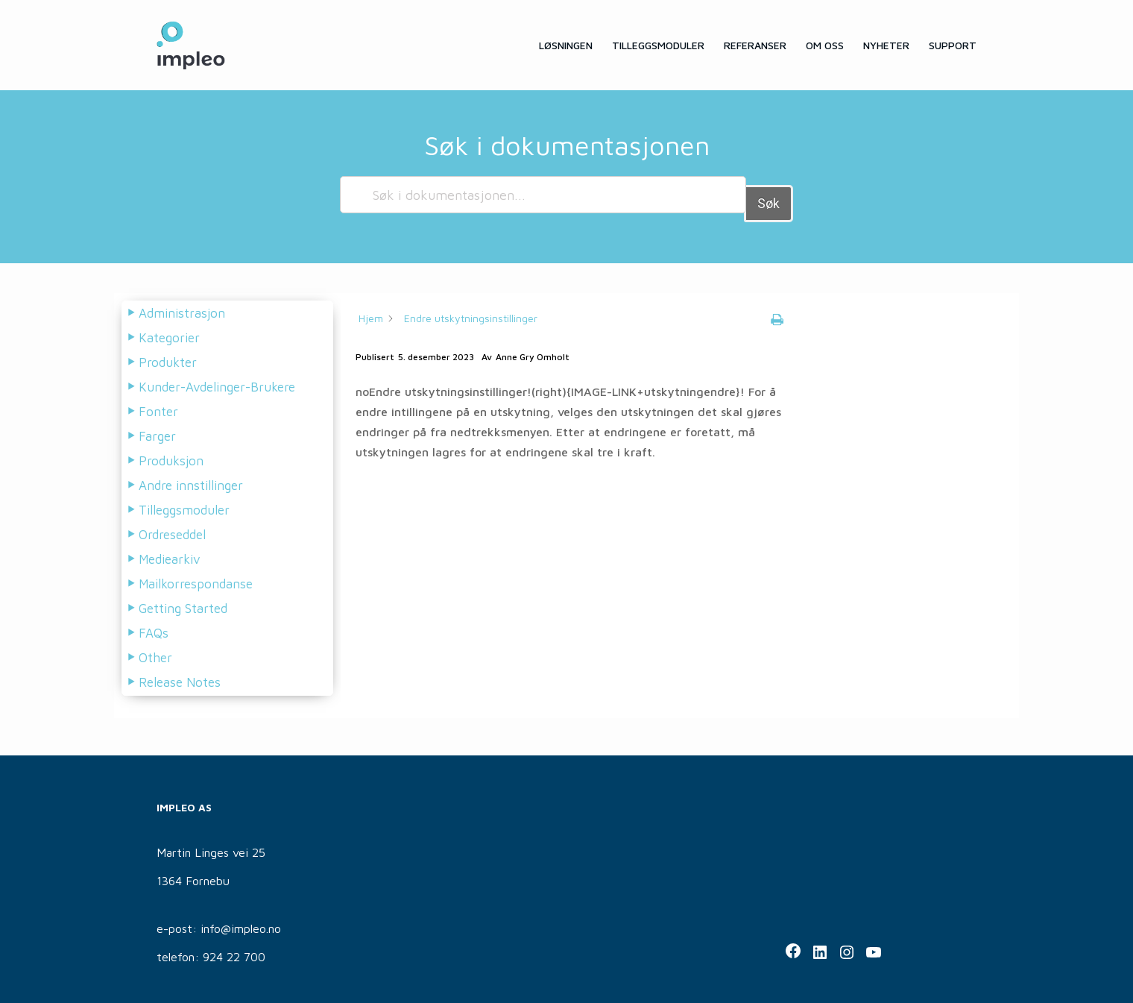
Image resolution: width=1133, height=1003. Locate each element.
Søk (768, 194)
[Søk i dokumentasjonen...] (543, 194)
